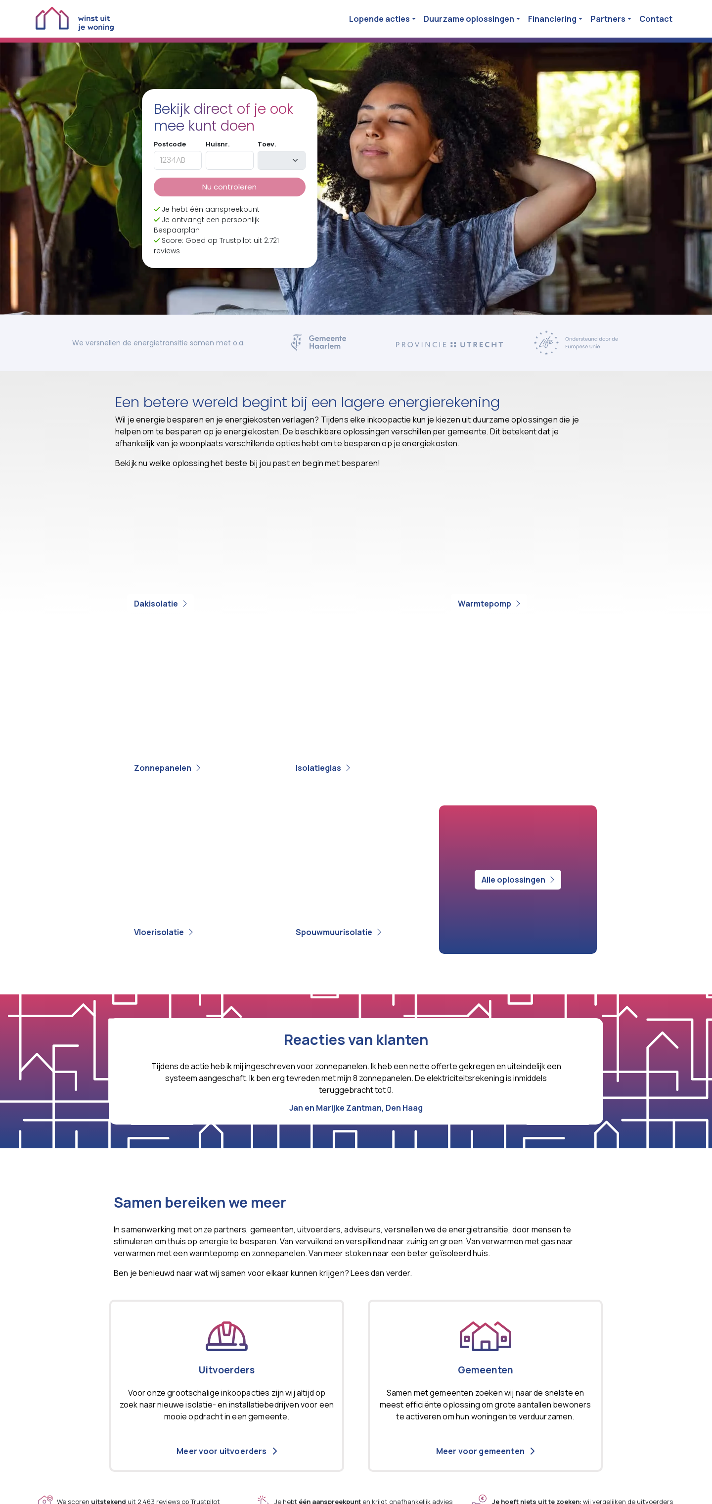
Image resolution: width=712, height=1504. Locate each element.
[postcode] (178, 160)
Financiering (552, 18)
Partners (607, 18)
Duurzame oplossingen (469, 18)
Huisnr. (217, 144)
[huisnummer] (230, 160)
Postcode (170, 144)
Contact (655, 18)
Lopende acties (379, 18)
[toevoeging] (282, 160)
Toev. (267, 144)
